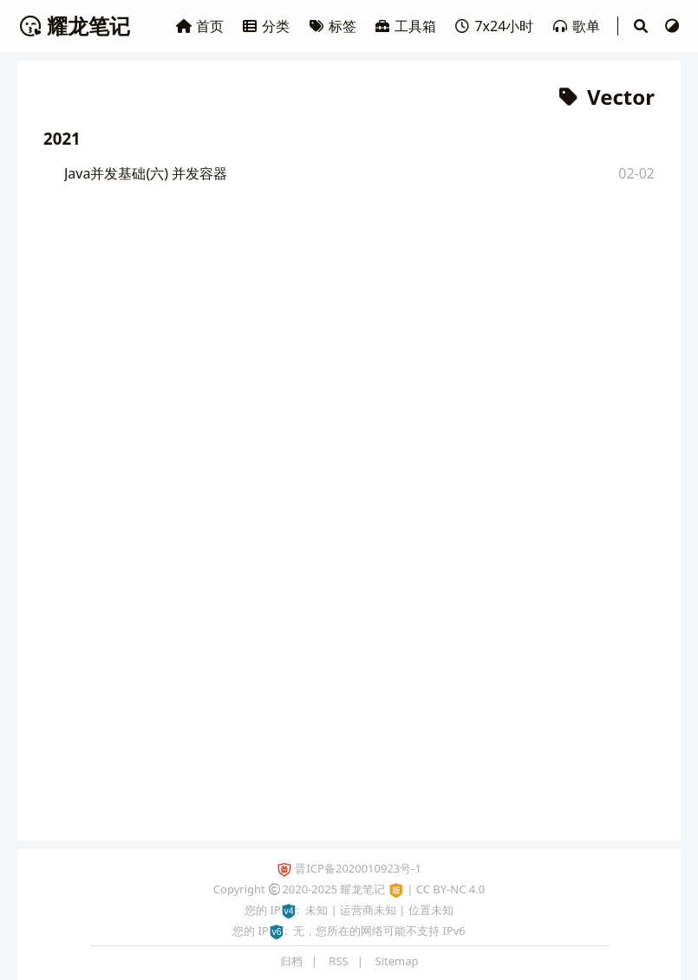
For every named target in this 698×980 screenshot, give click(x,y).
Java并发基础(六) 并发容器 (145, 173)
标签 (334, 26)
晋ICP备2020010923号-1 (358, 868)
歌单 (577, 26)
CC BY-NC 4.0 (450, 889)
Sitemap (397, 961)
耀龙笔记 (73, 25)
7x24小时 (495, 26)
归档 (291, 961)
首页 (201, 26)
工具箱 (407, 26)
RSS (338, 961)
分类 (267, 26)
